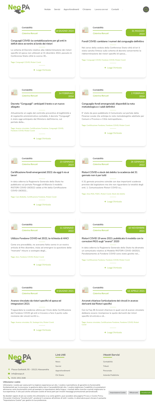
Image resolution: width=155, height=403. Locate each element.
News (57, 362)
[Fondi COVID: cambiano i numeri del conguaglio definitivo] (113, 49)
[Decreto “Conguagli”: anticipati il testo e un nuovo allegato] (42, 115)
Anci (17, 257)
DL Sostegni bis (36, 323)
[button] (146, 10)
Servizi (58, 366)
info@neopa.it (17, 374)
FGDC (97, 194)
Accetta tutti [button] (146, 393)
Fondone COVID (108, 60)
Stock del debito (118, 194)
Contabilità (27, 28)
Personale (107, 371)
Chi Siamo (59, 375)
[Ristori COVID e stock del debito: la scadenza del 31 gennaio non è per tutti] (113, 182)
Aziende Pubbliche (111, 375)
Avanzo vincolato (22, 129)
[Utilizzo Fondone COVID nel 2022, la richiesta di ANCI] (42, 246)
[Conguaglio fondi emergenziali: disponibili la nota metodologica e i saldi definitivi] (113, 115)
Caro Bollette (21, 197)
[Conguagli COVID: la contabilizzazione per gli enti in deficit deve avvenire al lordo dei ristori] (42, 49)
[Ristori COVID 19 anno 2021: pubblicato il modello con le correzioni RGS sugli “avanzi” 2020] (113, 246)
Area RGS (90, 194)
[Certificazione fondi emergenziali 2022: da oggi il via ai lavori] (42, 182)
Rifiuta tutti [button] (134, 393)
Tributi (106, 366)
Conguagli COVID (23, 63)
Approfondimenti (62, 371)
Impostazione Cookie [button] (117, 393)
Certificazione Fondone (39, 129)
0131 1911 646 (18, 378)
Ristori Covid (36, 63)
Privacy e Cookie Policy (93, 396)
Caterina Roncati (30, 34)
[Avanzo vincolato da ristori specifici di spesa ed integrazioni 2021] (42, 310)
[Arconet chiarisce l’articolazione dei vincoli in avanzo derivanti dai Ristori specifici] (113, 310)
